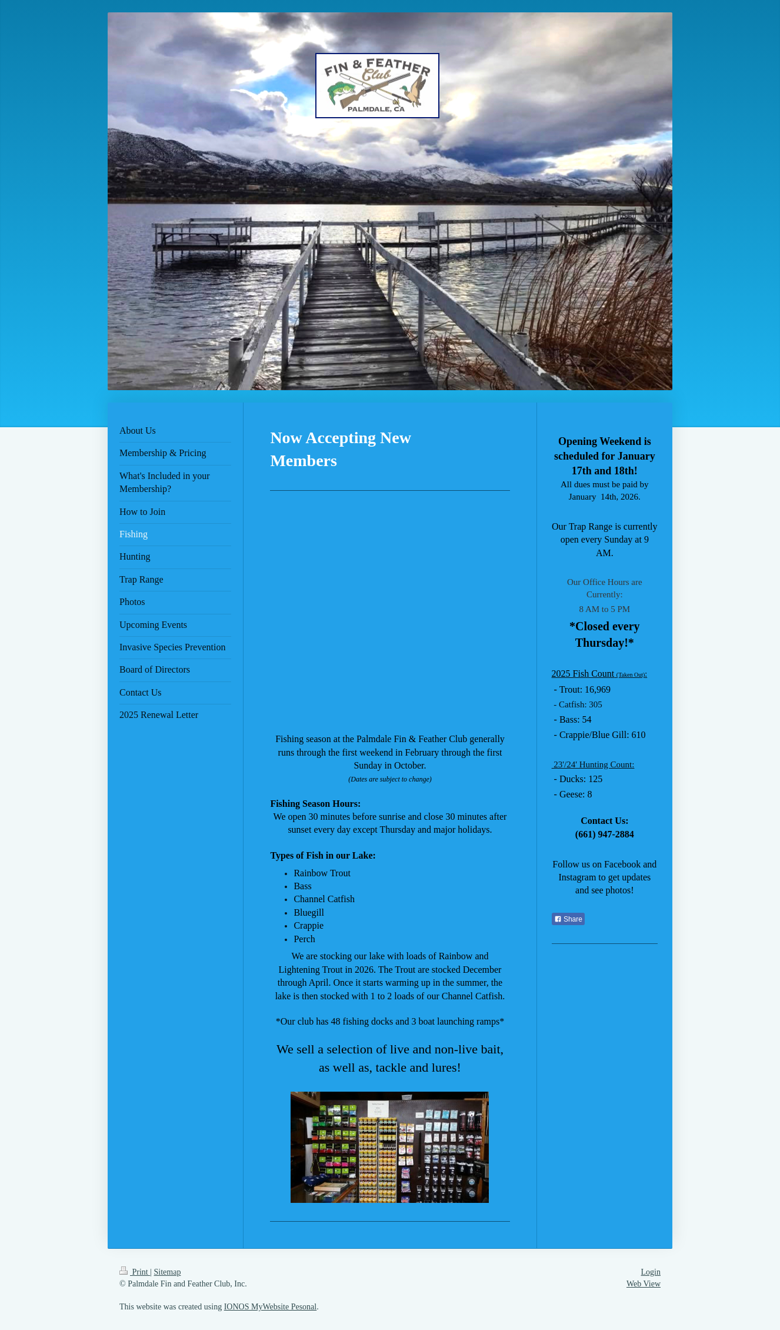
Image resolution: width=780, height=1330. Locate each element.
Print (134, 1272)
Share (568, 919)
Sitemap (167, 1272)
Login (651, 1272)
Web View (643, 1283)
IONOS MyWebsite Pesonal (270, 1306)
